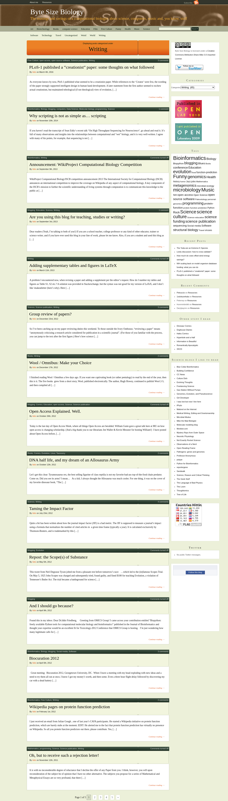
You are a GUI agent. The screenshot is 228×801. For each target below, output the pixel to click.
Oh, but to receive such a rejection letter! (64, 755)
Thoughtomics (183, 490)
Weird (83, 35)
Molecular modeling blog (187, 425)
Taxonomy (60, 453)
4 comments (163, 502)
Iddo (34, 72)
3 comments (163, 60)
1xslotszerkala (183, 297)
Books (56, 29)
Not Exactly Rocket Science (189, 440)
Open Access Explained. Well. (55, 411)
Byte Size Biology (57, 12)
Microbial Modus (184, 417)
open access (45, 60)
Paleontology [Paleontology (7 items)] (201, 199)
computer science (69, 29)
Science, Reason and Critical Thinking (193, 475)
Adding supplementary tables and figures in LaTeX (73, 265)
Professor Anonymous (186, 456)
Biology (44, 109)
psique (179, 460)
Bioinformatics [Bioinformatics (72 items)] (189, 158)
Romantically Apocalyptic (187, 345)
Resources (47, 2)
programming (101, 109)
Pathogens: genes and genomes (191, 452)
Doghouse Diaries (184, 330)
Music (137, 29)
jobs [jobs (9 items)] (193, 181)
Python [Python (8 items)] (211, 208)
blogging (51, 109)
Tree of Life (181, 494)
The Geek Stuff (183, 479)
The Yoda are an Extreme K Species (192, 248)
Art (31, 29)
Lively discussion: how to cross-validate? (194, 252)
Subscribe (191, 3)
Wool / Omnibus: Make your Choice (60, 362)
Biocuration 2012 (44, 658)
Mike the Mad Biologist (186, 421)
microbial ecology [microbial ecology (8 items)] (205, 186)
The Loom (181, 487)
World (92, 35)
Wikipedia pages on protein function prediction (69, 706)
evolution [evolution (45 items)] (182, 171)
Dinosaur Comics (184, 326)
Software (34, 35)
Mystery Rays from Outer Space (190, 433)
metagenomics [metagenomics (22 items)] (184, 185)
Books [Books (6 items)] (208, 164)
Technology (47, 35)
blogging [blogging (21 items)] (191, 163)
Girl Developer (183, 398)
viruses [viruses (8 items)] (208, 230)
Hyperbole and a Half (186, 337)
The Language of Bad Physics (190, 483)
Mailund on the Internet (186, 409)
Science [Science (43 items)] (188, 211)
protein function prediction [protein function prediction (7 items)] (195, 208)
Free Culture (106, 29)
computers (61, 109)
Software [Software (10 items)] (206, 225)
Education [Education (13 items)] (194, 167)
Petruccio (181, 293)
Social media (62, 651)
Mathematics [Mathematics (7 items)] (202, 181)
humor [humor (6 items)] (183, 181)
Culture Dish (182, 378)
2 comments (163, 356)
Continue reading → (157, 97)
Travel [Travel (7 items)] (201, 230)
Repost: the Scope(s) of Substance (58, 557)
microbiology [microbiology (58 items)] (187, 190)
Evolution (46, 453)
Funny (118, 29)
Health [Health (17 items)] (211, 177)
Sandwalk (181, 471)
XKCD (179, 349)
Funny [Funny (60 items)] (180, 176)
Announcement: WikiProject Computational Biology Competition (85, 164)
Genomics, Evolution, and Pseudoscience (195, 394)
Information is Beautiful (186, 341)
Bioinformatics (34, 109)
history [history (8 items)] (176, 181)
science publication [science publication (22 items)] (200, 221)
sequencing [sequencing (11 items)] (180, 225)
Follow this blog (195, 572)
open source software (60, 60)
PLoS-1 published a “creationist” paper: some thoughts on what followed (91, 67)
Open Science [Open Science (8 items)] (200, 195)
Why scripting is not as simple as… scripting (67, 115)
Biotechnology (43, 29)
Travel (58, 35)
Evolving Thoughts (185, 382)
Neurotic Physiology (185, 436)
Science (146, 29)
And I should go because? (51, 605)
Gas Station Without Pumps (189, 390)
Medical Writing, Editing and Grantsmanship (195, 413)
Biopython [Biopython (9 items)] (178, 163)
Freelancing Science (185, 386)
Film (96, 29)
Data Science (72, 109)
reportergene (182, 467)
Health (128, 29)
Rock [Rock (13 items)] (176, 212)
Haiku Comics (183, 333)
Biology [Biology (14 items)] (211, 159)
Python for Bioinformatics (187, 463)
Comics (39, 404)
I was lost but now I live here (189, 402)
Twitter (195, 547)
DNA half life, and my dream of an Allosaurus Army (74, 460)
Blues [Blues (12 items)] (201, 163)
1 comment (163, 109)
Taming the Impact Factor (51, 508)
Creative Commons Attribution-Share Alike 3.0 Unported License (195, 55)
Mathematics (33, 748)
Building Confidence (185, 371)
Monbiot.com (182, 429)
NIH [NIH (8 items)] (175, 195)
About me (34, 2)
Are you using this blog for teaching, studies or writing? (77, 217)
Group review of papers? (50, 314)
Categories (176, 87)
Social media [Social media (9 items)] (194, 225)
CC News (181, 374)
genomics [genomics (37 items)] (197, 176)
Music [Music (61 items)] (207, 190)
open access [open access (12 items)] (185, 194)
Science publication (79, 60)
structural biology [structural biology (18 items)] (185, 230)
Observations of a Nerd (187, 444)
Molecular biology (86, 109)
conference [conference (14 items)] (180, 167)
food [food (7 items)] (194, 172)
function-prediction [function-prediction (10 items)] (206, 172)
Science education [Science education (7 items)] (195, 217)
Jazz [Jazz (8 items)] (188, 181)
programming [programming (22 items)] (192, 203)
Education (85, 29)
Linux (53, 453)
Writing (102, 35)
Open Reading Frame (186, 448)
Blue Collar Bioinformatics (188, 367)
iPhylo (179, 405)
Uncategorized (71, 35)
